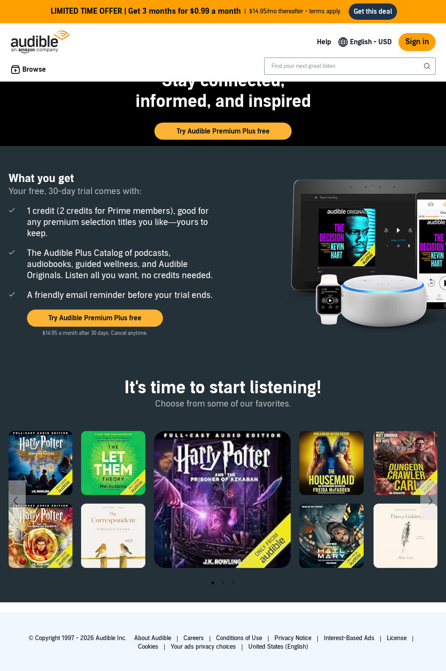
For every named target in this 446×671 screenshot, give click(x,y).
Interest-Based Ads (349, 638)
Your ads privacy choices (203, 646)
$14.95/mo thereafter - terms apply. (196, 11)
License (397, 638)
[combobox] (350, 66)
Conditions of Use (239, 638)
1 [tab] (212, 583)
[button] (223, 131)
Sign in (417, 41)
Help (324, 42)
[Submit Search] (428, 66)
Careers (194, 638)
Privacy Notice (292, 638)
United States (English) (278, 646)
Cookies (148, 646)
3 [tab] (233, 583)
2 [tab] (223, 583)
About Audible (152, 638)
